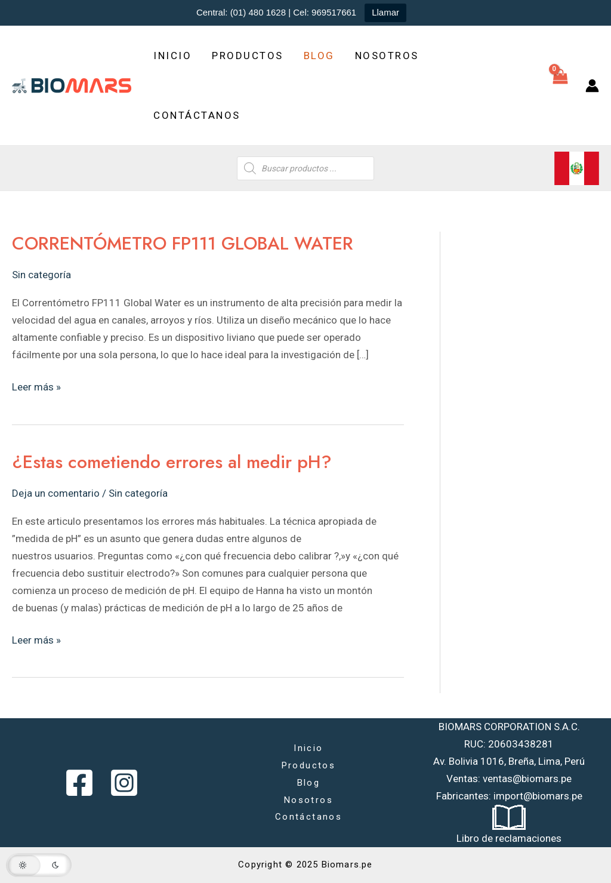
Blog (319, 55)
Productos (247, 55)
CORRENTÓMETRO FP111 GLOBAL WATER (182, 243)
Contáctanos (196, 115)
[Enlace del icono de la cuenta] (592, 86)
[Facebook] (79, 783)
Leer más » (36, 386)
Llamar (385, 12)
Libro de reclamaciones (508, 838)
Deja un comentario (56, 493)
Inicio (172, 55)
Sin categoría (41, 275)
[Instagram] (124, 783)
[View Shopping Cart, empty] (560, 85)
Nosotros (387, 55)
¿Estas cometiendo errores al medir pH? (172, 462)
